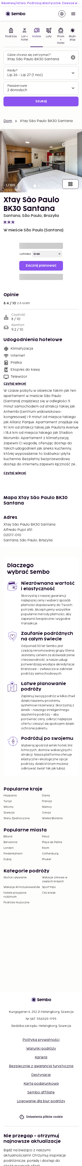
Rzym (45, 848)
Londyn (8, 848)
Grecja (46, 812)
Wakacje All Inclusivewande (21, 887)
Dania (46, 795)
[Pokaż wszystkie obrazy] (70, 184)
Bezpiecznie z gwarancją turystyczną (41, 1066)
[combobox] (37, 59)
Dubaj (7, 859)
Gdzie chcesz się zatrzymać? (29, 55)
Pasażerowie (17, 86)
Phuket (46, 859)
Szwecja (8, 812)
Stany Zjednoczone (16, 818)
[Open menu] (73, 13)
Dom (7, 121)
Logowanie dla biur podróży (41, 1101)
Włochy (8, 807)
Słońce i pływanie (15, 877)
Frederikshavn (13, 853)
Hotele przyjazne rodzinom (14, 894)
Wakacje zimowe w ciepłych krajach (54, 879)
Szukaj (41, 101)
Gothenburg (50, 853)
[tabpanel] (41, 78)
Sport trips (49, 887)
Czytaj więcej (14, 383)
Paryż (45, 836)
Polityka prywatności (41, 1040)
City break (49, 893)
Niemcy (47, 807)
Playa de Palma (52, 842)
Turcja (7, 801)
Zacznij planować (41, 265)
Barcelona (10, 842)
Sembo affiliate (41, 1092)
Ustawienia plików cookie (41, 1117)
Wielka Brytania (52, 818)
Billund (7, 836)
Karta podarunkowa (41, 1084)
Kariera (41, 1057)
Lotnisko (25, 254)
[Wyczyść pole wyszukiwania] (73, 57)
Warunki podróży (41, 1049)
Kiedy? (12, 70)
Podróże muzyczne (16, 902)
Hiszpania (10, 795)
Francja (47, 801)
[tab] (11, 36)
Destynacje (41, 1075)
